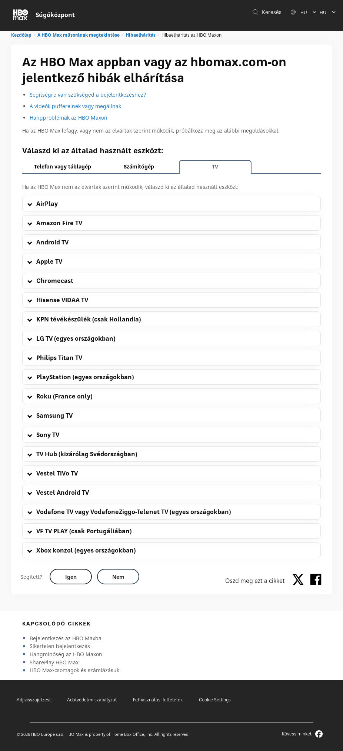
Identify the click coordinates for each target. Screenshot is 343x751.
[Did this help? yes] (71, 576)
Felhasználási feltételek (158, 700)
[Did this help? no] (118, 576)
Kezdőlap (21, 35)
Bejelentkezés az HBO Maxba (65, 638)
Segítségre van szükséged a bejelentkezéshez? (88, 94)
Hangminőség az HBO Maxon (66, 654)
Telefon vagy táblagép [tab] (62, 166)
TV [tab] (215, 166)
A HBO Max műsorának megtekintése (78, 35)
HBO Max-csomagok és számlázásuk (74, 670)
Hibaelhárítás (141, 35)
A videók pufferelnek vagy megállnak (75, 106)
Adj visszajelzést (34, 700)
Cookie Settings (215, 700)
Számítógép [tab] (139, 166)
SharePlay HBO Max (54, 662)
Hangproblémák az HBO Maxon (68, 117)
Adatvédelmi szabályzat (92, 700)
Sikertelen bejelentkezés (60, 646)
